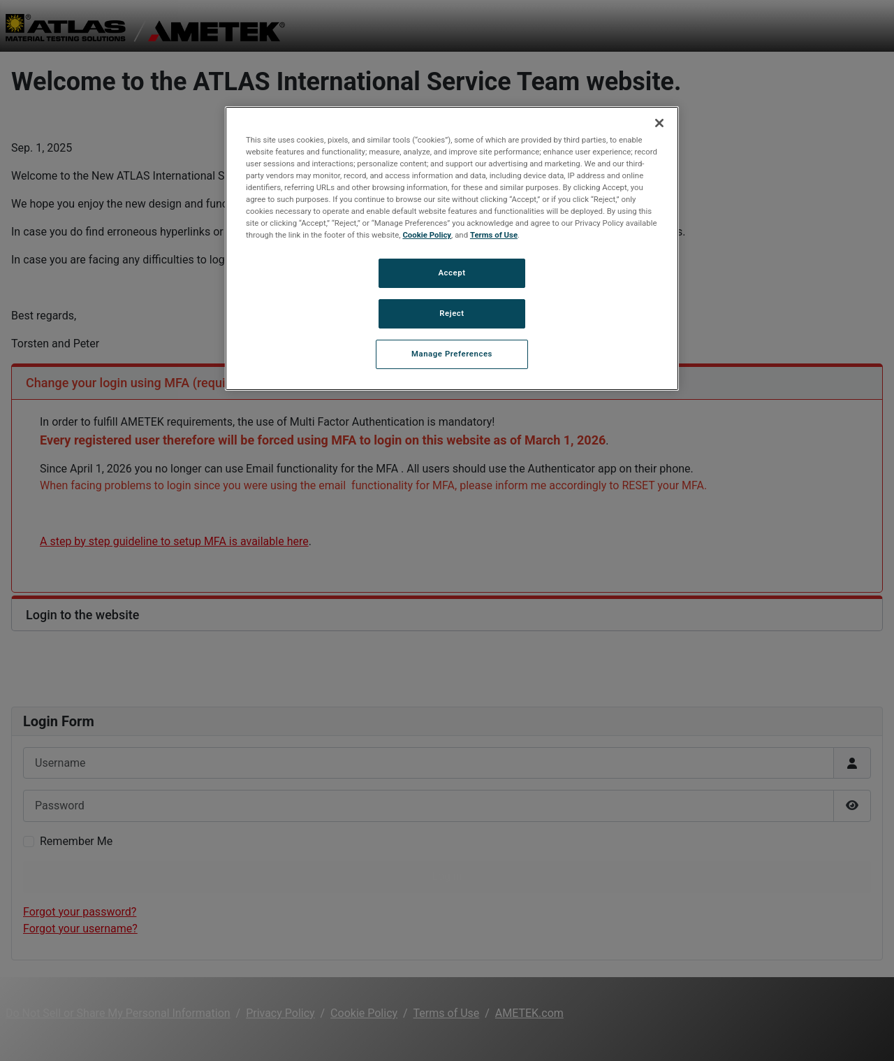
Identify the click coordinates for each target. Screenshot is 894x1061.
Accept (451, 272)
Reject (451, 313)
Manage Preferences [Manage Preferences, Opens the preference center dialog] (451, 354)
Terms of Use (494, 235)
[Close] (659, 123)
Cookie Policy (426, 235)
